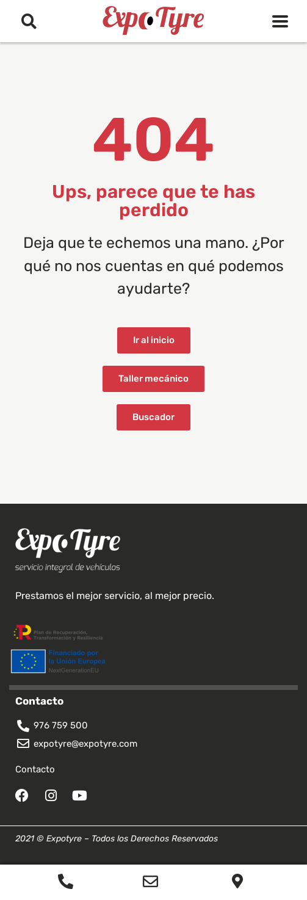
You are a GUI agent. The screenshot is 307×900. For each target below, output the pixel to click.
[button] (29, 21)
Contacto (35, 769)
